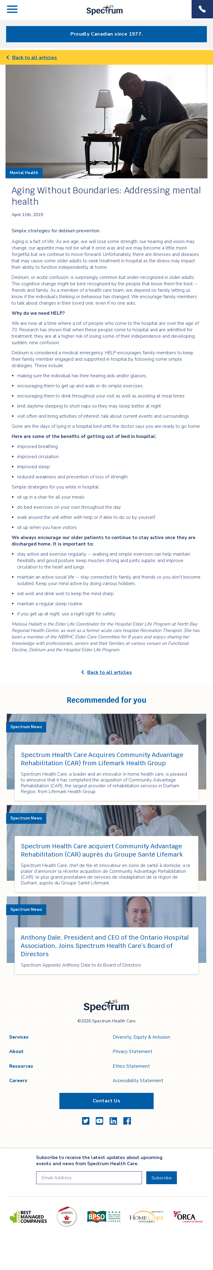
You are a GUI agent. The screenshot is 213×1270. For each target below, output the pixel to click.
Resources (21, 1066)
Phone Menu (202, 9)
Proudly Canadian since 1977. (106, 34)
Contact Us (106, 1100)
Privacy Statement (132, 1051)
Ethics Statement (131, 1066)
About (16, 1051)
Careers (18, 1081)
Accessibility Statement (138, 1081)
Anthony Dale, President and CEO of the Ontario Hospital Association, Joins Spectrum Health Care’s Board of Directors (105, 945)
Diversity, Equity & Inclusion (141, 1037)
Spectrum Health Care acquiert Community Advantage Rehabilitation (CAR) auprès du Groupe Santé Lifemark (102, 850)
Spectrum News (26, 727)
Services (18, 1037)
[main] (106, 520)
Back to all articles (31, 57)
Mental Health (24, 173)
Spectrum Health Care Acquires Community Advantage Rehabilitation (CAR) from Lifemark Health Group (102, 759)
